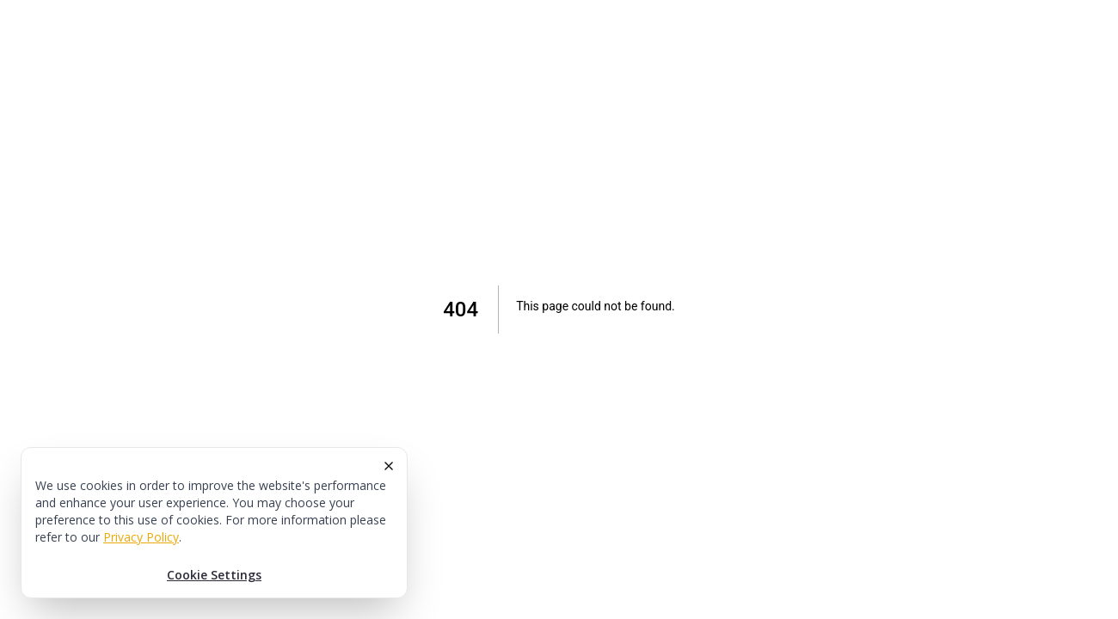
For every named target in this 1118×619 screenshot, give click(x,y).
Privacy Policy (141, 537)
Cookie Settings (214, 575)
